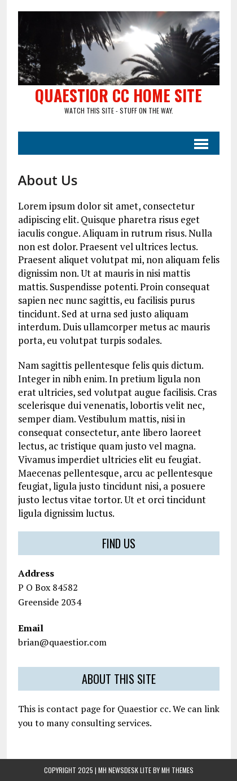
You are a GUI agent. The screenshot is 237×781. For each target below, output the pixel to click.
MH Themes (177, 770)
